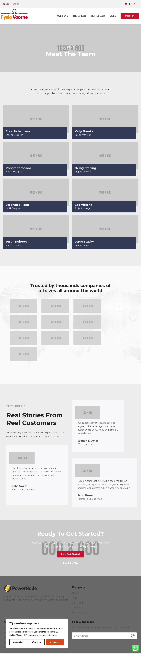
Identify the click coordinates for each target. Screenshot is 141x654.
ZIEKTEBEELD (98, 16)
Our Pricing (77, 586)
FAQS (74, 581)
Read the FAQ (70, 546)
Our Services (78, 591)
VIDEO (113, 16)
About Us (76, 576)
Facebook (117, 647)
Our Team (9, 616)
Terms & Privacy (80, 596)
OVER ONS (62, 16)
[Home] (70, 47)
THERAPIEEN (79, 16)
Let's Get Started (70, 537)
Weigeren (36, 642)
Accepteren (54, 642)
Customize (18, 642)
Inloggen (129, 16)
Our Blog (8, 611)
